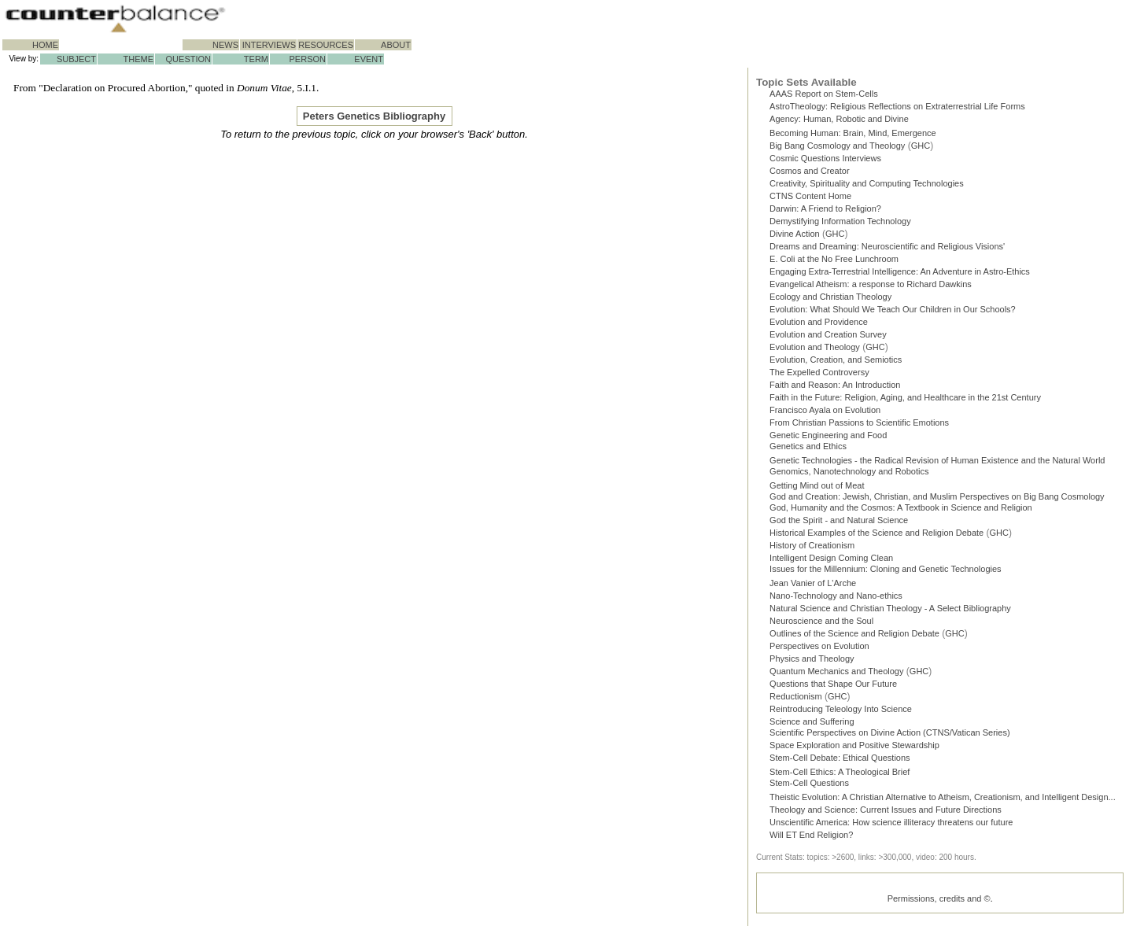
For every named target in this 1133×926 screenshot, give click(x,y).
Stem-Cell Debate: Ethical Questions (839, 761)
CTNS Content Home (810, 196)
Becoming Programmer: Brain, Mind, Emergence (852, 133)
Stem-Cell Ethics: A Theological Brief (839, 775)
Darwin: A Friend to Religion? (825, 208)
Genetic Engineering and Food (828, 435)
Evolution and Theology (814, 347)
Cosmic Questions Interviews (825, 158)
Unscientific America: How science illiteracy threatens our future (891, 825)
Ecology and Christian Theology (830, 296)
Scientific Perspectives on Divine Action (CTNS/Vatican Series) (889, 735)
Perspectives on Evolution (819, 649)
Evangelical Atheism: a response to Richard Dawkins (870, 284)
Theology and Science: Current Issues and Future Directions (885, 812)
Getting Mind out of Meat (816, 485)
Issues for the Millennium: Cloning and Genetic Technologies (885, 572)
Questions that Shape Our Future (833, 687)
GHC (920, 145)
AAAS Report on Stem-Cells (823, 93)
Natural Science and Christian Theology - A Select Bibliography (890, 611)
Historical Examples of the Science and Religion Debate (876, 535)
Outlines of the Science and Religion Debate (854, 636)
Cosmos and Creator (809, 170)
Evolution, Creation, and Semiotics (835, 359)
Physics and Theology (811, 661)
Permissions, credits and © (939, 901)
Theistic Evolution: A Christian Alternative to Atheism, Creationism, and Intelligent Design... (942, 800)
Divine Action (794, 233)
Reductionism (795, 699)
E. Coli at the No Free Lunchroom (834, 259)
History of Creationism (811, 548)
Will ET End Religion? (811, 838)
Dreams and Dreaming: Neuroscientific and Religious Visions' (887, 246)
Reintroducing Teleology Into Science (840, 712)
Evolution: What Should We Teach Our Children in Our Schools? (892, 309)
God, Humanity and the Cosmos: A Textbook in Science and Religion (900, 510)
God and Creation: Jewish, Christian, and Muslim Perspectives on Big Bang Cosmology (937, 498)
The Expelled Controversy (819, 372)
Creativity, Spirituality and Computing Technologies (866, 183)
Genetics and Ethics (808, 446)
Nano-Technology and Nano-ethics (835, 598)
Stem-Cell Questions (809, 786)
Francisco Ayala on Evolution (824, 410)
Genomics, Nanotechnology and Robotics (848, 471)
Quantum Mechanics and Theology (836, 674)
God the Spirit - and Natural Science (838, 523)
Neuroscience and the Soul (821, 624)
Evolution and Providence (818, 321)
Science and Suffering (811, 724)
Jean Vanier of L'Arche (812, 586)
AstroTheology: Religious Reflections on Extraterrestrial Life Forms (897, 106)
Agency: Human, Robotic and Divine (839, 119)
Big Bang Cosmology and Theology (837, 145)
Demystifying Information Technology (840, 221)
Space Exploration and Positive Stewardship (854, 748)
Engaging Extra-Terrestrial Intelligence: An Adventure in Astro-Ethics (899, 271)
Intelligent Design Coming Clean (831, 561)
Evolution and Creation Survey (828, 334)
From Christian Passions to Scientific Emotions (859, 422)
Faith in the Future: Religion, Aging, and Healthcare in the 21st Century (905, 397)
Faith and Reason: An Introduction (834, 384)
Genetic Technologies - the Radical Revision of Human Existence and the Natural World (937, 460)
